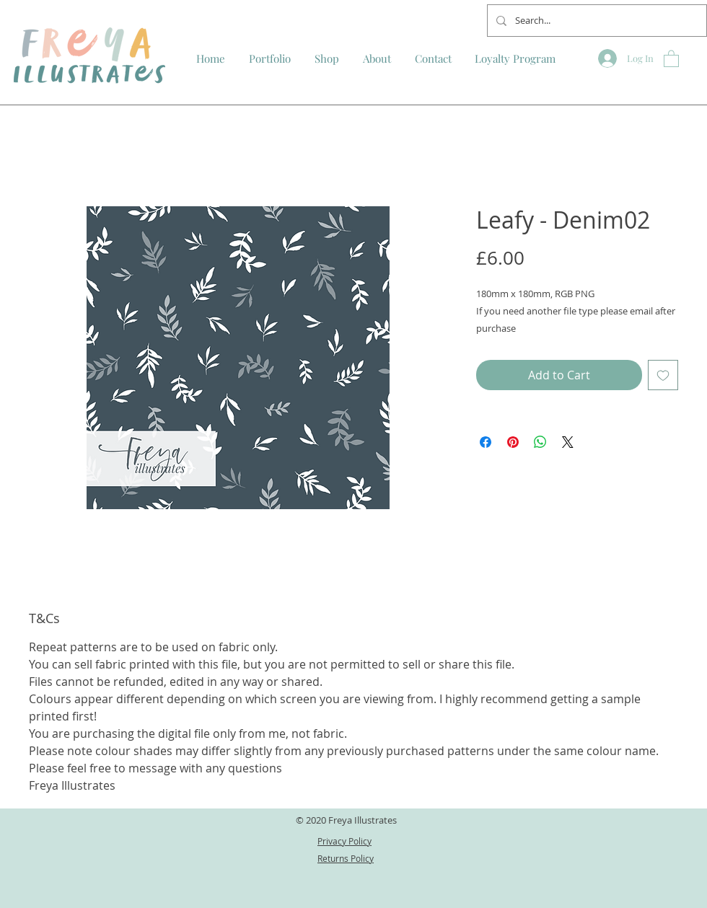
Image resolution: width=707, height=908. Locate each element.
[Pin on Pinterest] (513, 442)
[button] (671, 58)
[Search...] (595, 20)
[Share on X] (567, 442)
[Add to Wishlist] (663, 375)
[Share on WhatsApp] (540, 442)
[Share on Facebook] (485, 442)
